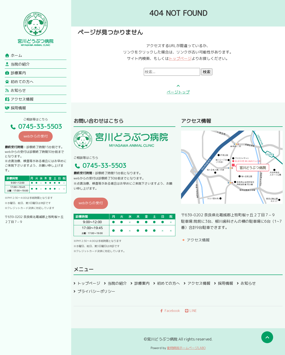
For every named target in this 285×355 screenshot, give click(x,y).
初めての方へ (19, 81)
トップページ (180, 58)
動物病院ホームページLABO (186, 348)
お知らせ (15, 90)
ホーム (13, 55)
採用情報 (15, 108)
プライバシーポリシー (96, 291)
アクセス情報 (19, 99)
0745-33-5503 (35, 126)
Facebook (169, 310)
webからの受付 (35, 136)
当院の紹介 (17, 64)
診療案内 (15, 72)
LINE (191, 310)
